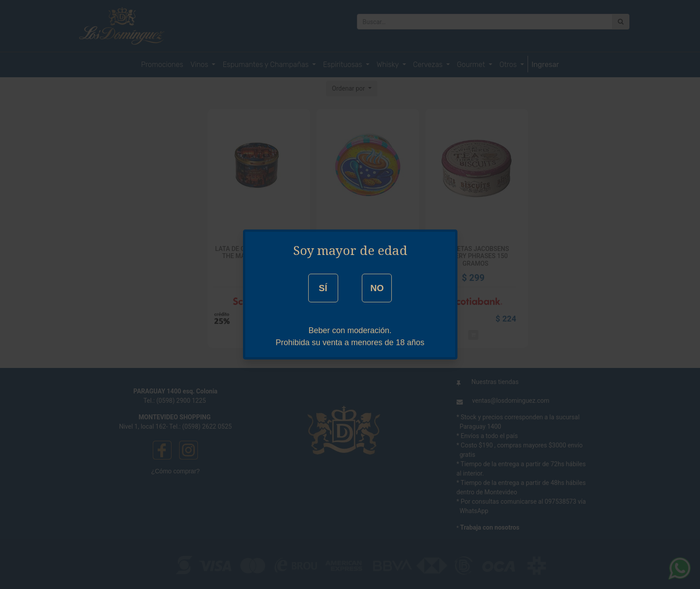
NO (377, 288)
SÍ (323, 288)
